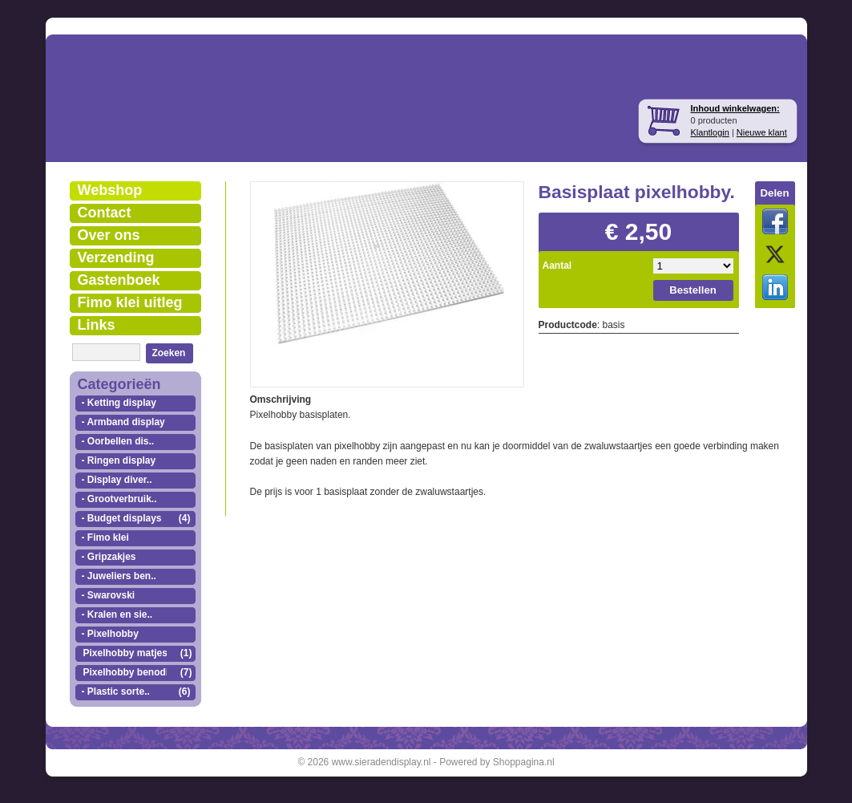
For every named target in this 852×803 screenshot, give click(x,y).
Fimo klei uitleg (130, 302)
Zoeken (168, 353)
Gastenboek (119, 280)
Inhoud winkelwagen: (735, 108)
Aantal (557, 265)
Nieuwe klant (762, 132)
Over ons (109, 235)
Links (96, 325)
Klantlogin (710, 132)
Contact (104, 213)
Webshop (110, 190)
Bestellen (693, 290)
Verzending (116, 257)
